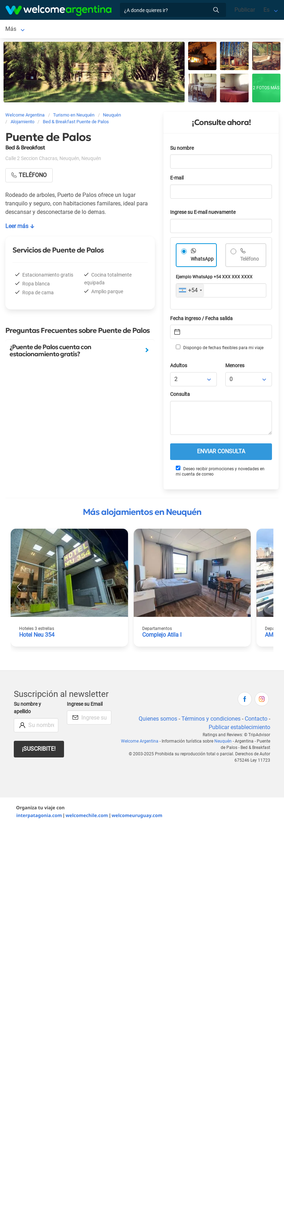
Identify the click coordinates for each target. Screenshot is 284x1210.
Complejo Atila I (161, 636)
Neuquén (16, 29)
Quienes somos (158, 720)
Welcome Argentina (139, 742)
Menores (234, 367)
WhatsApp (202, 260)
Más (151, 29)
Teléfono (249, 260)
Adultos (178, 367)
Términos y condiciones (210, 720)
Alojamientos (56, 29)
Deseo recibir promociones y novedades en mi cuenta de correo (220, 472)
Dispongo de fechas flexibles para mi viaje (219, 349)
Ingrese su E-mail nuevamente (203, 214)
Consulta (180, 396)
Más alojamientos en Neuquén (142, 513)
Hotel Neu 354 (36, 636)
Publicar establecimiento (239, 728)
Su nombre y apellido (27, 709)
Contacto (256, 720)
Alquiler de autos (117, 29)
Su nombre (182, 150)
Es (266, 9)
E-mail (177, 179)
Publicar (244, 9)
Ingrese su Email (85, 706)
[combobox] (190, 292)
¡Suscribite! (39, 750)
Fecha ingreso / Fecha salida (201, 320)
